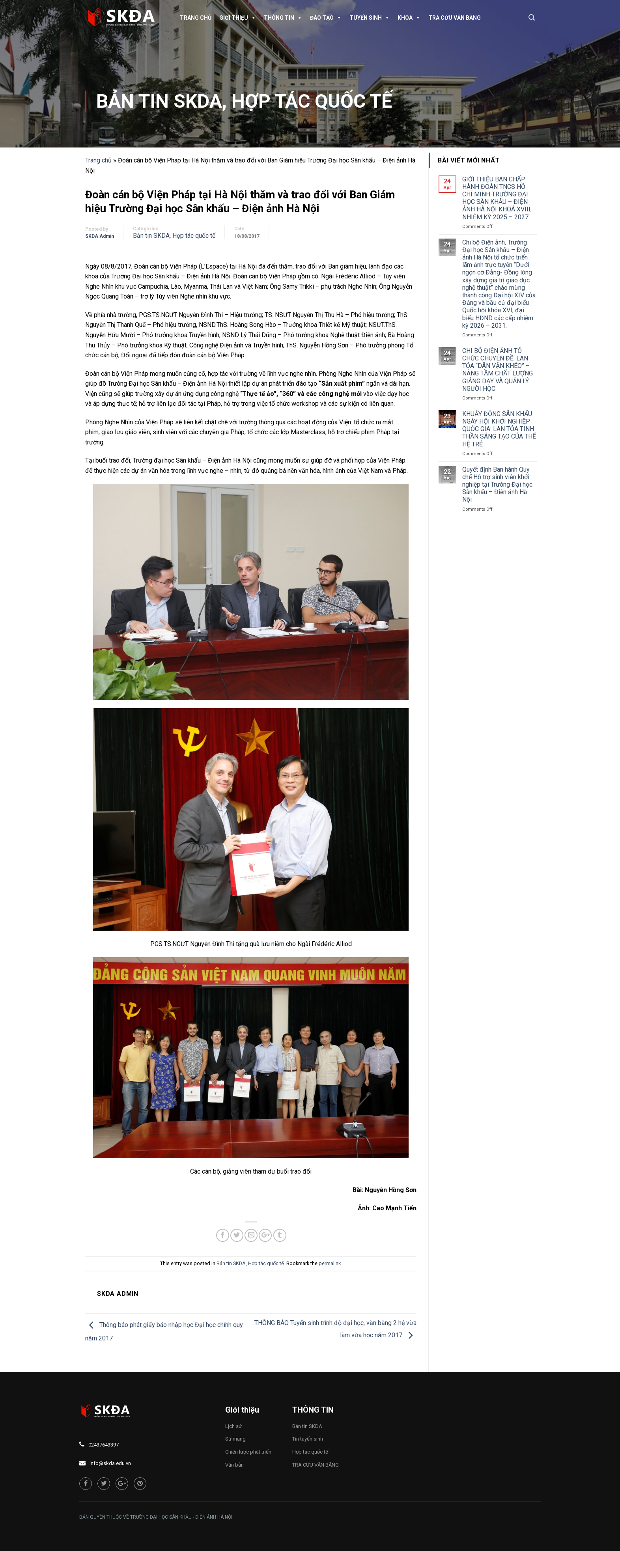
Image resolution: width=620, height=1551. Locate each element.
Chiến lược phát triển (248, 1452)
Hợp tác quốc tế (312, 101)
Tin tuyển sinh (307, 1439)
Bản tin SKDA (159, 101)
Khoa (409, 18)
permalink (330, 1263)
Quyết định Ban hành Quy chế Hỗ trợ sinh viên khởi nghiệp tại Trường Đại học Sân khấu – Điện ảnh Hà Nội (497, 485)
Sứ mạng (235, 1439)
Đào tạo (326, 18)
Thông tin (283, 18)
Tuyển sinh (369, 18)
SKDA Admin (99, 236)
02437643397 (103, 1445)
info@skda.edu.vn (110, 1463)
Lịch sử (233, 1426)
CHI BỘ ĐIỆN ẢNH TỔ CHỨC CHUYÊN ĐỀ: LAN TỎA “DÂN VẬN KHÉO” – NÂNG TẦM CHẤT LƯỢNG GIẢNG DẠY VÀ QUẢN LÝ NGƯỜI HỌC (497, 369)
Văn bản (234, 1465)
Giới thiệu (237, 18)
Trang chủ (195, 18)
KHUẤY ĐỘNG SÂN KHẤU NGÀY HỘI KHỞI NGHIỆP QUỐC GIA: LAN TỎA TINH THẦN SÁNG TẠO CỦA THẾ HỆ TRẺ (499, 429)
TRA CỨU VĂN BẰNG (454, 18)
